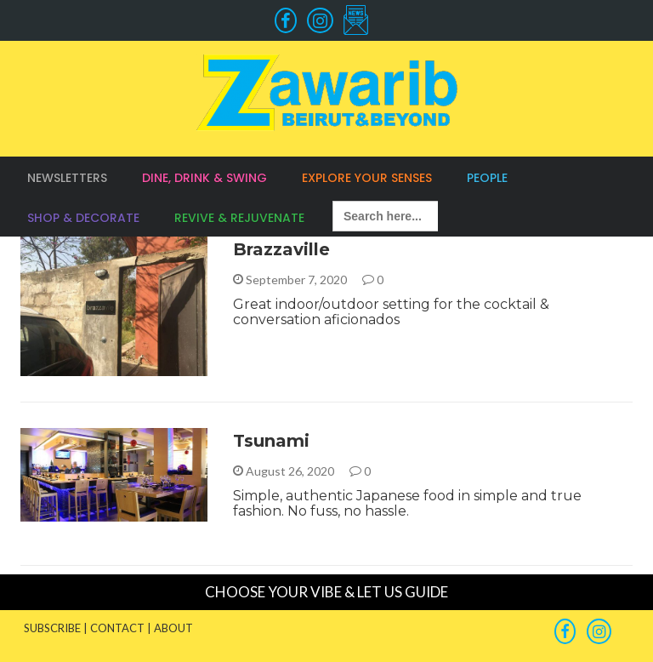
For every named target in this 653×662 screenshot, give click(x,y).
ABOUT (173, 628)
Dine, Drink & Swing (204, 177)
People (487, 177)
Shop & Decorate (83, 217)
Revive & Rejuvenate (239, 217)
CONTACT (117, 628)
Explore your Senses (367, 177)
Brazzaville (281, 249)
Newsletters (67, 177)
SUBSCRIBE (52, 628)
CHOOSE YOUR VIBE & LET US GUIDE (326, 592)
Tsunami (271, 441)
